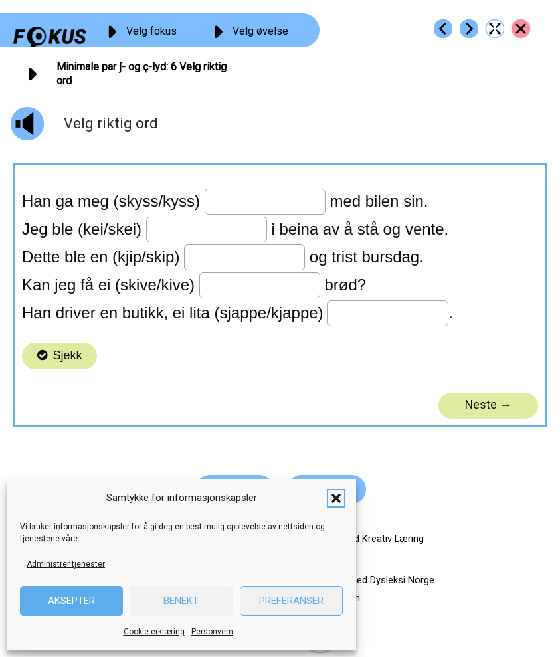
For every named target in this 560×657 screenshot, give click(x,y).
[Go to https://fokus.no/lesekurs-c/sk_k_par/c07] (469, 28)
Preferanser (291, 601)
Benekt (181, 601)
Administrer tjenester (66, 564)
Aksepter (71, 601)
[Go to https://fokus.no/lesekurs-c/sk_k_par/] (521, 28)
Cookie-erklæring (154, 631)
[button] (336, 498)
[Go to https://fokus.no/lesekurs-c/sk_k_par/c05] (443, 28)
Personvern (212, 631)
